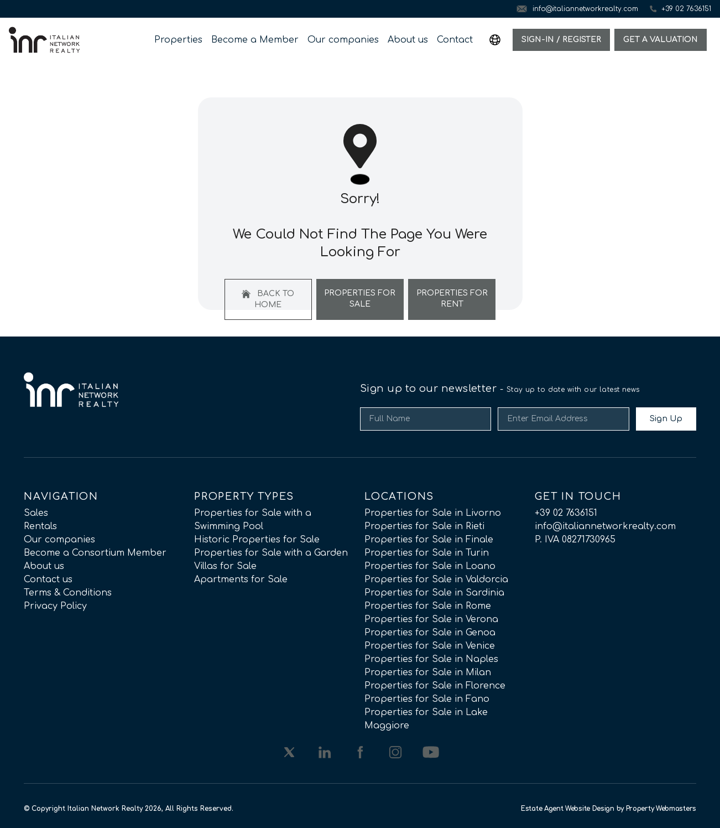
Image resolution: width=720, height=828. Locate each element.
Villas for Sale (225, 566)
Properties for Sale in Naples (431, 659)
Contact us (48, 579)
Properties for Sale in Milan (427, 672)
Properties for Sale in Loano (429, 566)
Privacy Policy (55, 606)
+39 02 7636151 (566, 513)
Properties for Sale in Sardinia (434, 593)
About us (408, 40)
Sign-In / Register (561, 39)
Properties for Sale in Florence (434, 686)
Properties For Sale (359, 298)
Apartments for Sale (241, 579)
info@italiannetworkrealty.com (605, 526)
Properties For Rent (452, 298)
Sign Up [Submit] (666, 419)
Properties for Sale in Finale (428, 540)
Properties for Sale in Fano (426, 699)
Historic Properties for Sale (257, 540)
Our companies (343, 40)
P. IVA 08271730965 (575, 540)
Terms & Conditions (68, 593)
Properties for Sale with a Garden (271, 553)
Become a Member (255, 40)
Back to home (268, 299)
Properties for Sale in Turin (426, 553)
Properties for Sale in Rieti (424, 526)
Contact (455, 40)
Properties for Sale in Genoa (429, 633)
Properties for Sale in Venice (429, 646)
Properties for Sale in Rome (427, 606)
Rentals (40, 526)
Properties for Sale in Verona (431, 619)
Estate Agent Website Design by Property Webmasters (608, 809)
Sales (36, 513)
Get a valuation (660, 39)
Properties (178, 40)
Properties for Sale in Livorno (432, 513)
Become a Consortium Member (95, 553)
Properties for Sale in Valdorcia (436, 579)
